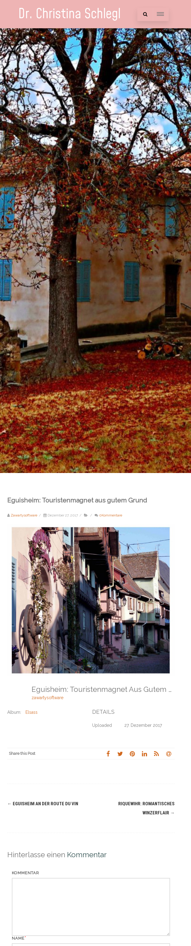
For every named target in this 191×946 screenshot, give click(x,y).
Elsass (31, 712)
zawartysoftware (47, 697)
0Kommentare (110, 515)
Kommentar (25, 873)
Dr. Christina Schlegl (69, 14)
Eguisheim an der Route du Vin (42, 803)
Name (18, 938)
